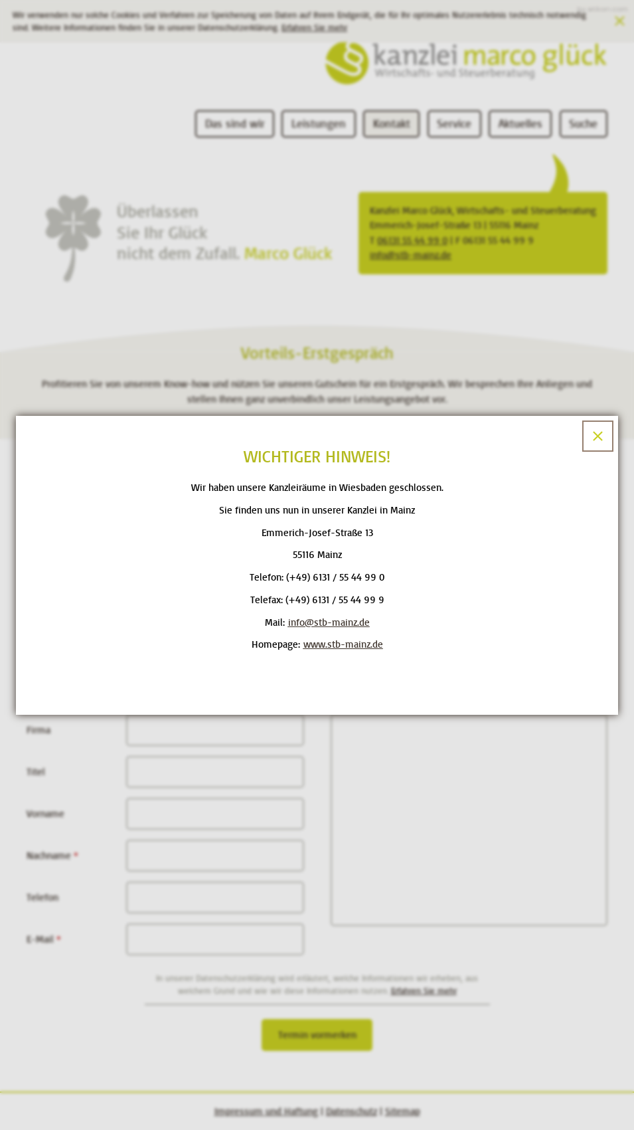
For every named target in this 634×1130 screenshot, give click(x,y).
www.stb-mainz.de (343, 644)
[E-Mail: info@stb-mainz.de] (329, 622)
